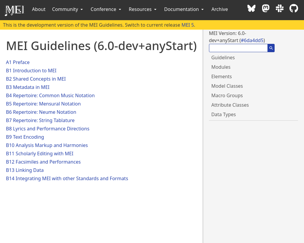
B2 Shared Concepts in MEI (36, 79)
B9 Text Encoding (25, 137)
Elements (221, 76)
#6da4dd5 (252, 40)
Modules (221, 67)
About (38, 9)
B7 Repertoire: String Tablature (40, 120)
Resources (143, 9)
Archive (219, 9)
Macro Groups (227, 95)
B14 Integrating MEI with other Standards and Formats (67, 178)
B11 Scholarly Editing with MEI (39, 153)
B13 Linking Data (25, 170)
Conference (106, 9)
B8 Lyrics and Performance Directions (47, 128)
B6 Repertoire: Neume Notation (41, 112)
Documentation (184, 9)
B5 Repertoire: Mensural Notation (43, 103)
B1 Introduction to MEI (31, 70)
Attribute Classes (230, 105)
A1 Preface (18, 62)
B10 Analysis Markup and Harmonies (47, 145)
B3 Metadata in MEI (28, 87)
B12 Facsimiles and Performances (43, 162)
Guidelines (223, 57)
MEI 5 (187, 25)
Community (68, 9)
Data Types (223, 114)
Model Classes (227, 86)
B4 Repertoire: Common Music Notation (50, 95)
